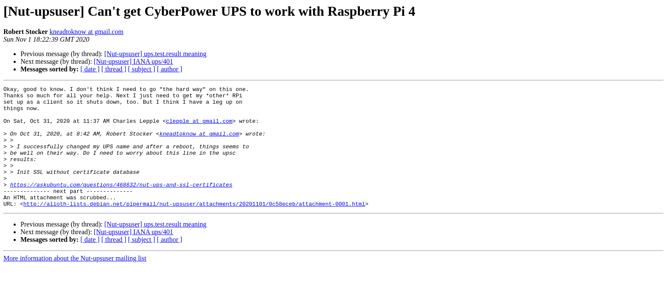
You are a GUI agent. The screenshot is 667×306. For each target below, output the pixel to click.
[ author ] (169, 69)
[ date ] (90, 69)
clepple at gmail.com (199, 128)
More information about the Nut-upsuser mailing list (74, 282)
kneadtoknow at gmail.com (86, 31)
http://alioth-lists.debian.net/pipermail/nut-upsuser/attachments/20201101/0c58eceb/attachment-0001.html (194, 228)
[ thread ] (113, 69)
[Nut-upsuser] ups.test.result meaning (155, 53)
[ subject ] (141, 69)
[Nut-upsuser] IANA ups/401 (133, 61)
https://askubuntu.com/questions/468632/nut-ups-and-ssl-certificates (121, 205)
